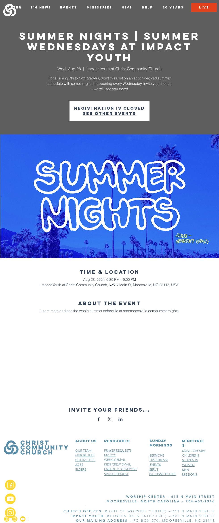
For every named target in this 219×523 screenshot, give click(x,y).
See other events (109, 113)
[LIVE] (204, 7)
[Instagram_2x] (10, 513)
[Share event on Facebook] (99, 419)
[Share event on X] (109, 419)
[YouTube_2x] (10, 499)
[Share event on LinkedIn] (120, 419)
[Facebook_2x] (10, 485)
